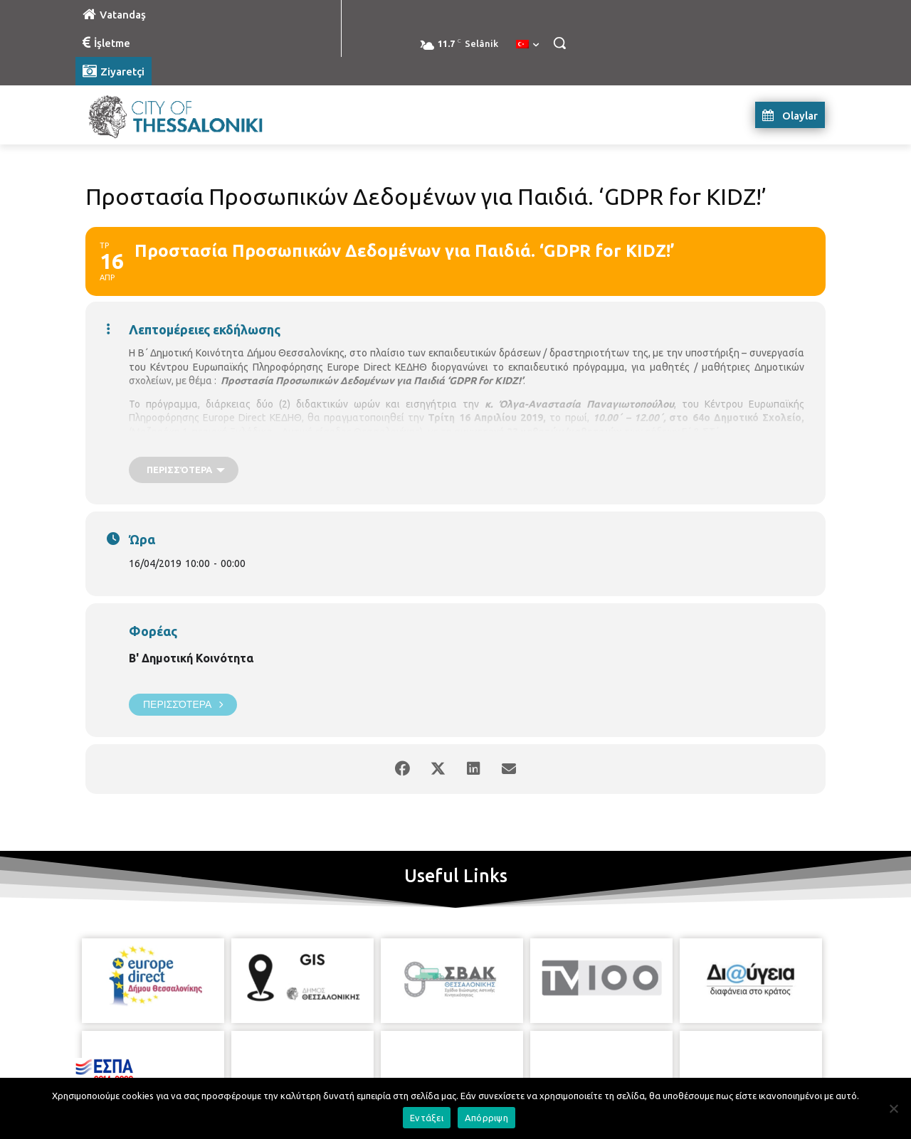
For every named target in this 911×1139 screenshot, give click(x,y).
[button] (559, 43)
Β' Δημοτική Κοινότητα (191, 658)
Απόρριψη (486, 1118)
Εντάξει (426, 1118)
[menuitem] (527, 45)
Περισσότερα (183, 705)
